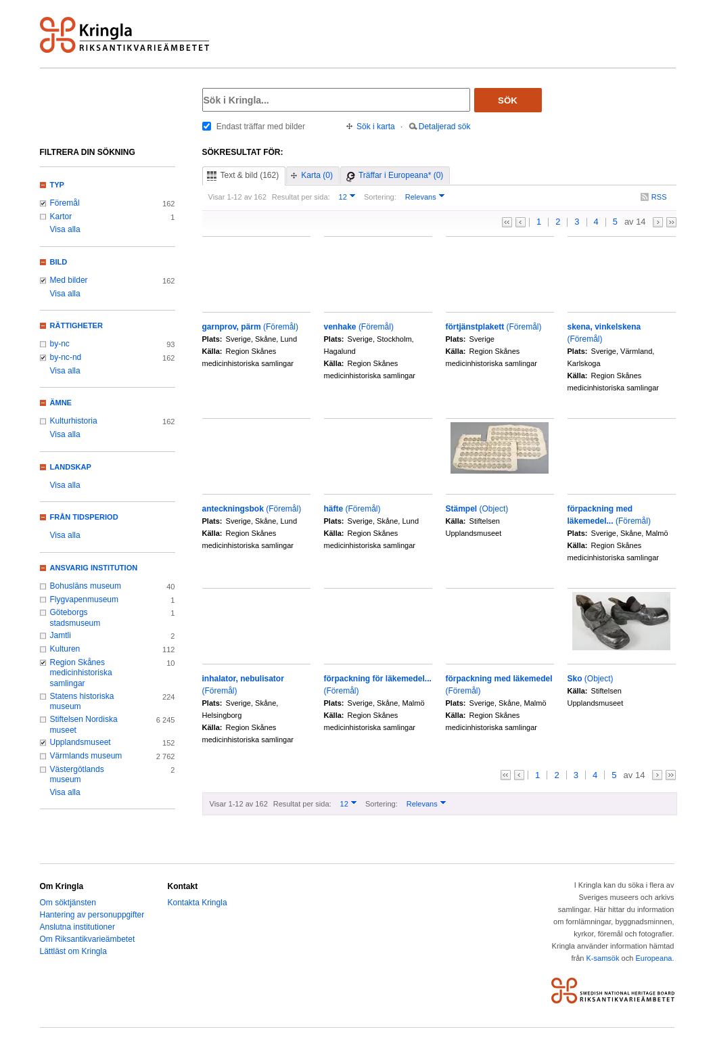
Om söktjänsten (68, 902)
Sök (507, 100)
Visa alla (65, 229)
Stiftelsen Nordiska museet (84, 724)
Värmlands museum (86, 756)
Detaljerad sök (445, 126)
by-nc (60, 343)
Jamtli (60, 635)
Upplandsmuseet (80, 742)
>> (671, 222)
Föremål (65, 203)
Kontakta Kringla (197, 902)
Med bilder (69, 280)
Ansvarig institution (94, 568)
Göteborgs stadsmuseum (75, 618)
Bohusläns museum (86, 586)
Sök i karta (375, 126)
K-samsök (602, 958)
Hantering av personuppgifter (92, 915)
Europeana (653, 958)
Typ (57, 185)
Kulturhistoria (73, 421)
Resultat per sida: (301, 197)
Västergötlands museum (77, 775)
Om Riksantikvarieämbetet (87, 939)
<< (507, 222)
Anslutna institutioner (77, 927)
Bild (59, 262)
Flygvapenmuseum (84, 599)
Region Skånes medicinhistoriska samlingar (81, 673)
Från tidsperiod (84, 517)
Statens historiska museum (82, 701)
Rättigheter (76, 325)
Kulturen (65, 649)
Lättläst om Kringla (73, 951)
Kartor (61, 216)
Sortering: (380, 197)
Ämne (61, 403)
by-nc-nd (66, 357)
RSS (659, 197)
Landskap (70, 467)
